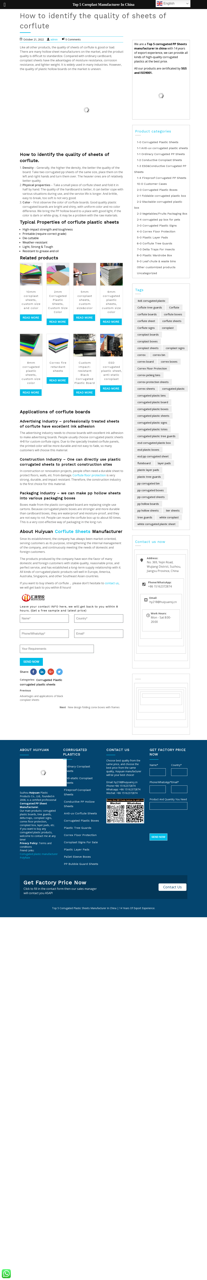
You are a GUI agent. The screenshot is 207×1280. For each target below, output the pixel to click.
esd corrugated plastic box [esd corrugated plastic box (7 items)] (154, 443)
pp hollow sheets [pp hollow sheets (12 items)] (148, 510)
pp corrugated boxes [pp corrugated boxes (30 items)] (150, 490)
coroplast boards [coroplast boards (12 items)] (148, 334)
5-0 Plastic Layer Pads (152, 237)
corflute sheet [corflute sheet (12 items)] (146, 321)
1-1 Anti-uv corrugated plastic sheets (162, 148)
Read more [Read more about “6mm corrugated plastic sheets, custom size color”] (111, 321)
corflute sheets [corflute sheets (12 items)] (171, 321)
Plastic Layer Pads (76, 849)
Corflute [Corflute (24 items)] (174, 307)
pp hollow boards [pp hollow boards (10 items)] (148, 504)
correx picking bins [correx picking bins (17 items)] (148, 375)
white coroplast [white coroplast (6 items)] (169, 517)
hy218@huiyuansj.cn (125, 782)
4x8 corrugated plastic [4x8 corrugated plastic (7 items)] (151, 300)
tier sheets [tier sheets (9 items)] (173, 510)
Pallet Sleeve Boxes (77, 856)
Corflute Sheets (72, 531)
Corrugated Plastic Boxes (81, 820)
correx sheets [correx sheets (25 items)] (146, 388)
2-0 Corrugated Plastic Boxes (157, 189)
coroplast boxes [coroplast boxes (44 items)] (147, 341)
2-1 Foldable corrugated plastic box (161, 195)
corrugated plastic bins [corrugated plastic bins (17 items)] (151, 395)
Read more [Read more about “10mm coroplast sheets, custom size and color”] (31, 317)
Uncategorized (147, 273)
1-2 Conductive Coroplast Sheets (159, 160)
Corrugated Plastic (49, 687)
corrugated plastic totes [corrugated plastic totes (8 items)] (152, 429)
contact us (112, 583)
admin (54, 39)
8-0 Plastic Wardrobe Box (154, 255)
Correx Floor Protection (80, 835)
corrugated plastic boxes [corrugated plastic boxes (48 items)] (152, 409)
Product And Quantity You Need (168, 799)
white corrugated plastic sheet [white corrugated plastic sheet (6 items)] (156, 524)
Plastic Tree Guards (77, 828)
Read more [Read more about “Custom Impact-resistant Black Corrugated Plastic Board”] (84, 392)
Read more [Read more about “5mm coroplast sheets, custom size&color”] (84, 317)
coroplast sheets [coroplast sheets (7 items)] (148, 348)
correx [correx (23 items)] (141, 355)
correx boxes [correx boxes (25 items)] (169, 361)
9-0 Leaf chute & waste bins (156, 261)
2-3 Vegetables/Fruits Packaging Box (162, 213)
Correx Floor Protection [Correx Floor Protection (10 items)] (152, 368)
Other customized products (156, 267)
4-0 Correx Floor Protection (156, 231)
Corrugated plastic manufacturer (39, 854)
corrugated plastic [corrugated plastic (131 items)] (173, 388)
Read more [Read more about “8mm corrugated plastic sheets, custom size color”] (31, 392)
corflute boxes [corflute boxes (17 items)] (173, 314)
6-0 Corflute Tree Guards (154, 243)
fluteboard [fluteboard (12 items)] (144, 463)
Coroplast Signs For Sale (81, 842)
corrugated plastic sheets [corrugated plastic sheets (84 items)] (153, 415)
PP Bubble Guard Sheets (81, 864)
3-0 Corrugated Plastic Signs (157, 225)
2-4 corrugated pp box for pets (158, 219)
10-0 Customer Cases (152, 184)
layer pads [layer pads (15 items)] (164, 463)
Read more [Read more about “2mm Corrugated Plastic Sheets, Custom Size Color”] (57, 321)
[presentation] (177, 822)
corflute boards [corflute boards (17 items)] (147, 314)
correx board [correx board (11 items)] (145, 361)
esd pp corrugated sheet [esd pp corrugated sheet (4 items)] (153, 456)
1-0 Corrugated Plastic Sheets (157, 142)
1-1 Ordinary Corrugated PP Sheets (161, 154)
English (165, 3)
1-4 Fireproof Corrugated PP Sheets (161, 178)
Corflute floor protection (89, 475)
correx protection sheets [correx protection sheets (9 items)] (153, 382)
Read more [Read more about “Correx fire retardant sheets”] (57, 380)
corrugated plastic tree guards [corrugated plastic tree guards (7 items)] (156, 436)
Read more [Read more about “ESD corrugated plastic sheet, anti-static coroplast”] (111, 388)
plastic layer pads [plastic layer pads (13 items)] (148, 470)
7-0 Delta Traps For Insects (156, 249)
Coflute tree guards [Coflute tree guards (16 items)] (149, 307)
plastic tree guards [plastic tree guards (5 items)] (149, 476)
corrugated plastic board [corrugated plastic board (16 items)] (152, 402)
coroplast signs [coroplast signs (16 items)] (175, 348)
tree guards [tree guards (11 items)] (144, 517)
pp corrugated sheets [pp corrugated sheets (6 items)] (151, 497)
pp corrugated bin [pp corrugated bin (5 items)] (148, 483)
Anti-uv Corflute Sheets (80, 813)
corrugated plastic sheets (37, 692)
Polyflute (25, 857)
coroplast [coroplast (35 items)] (168, 328)
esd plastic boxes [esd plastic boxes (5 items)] (148, 449)
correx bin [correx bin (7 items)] (159, 355)
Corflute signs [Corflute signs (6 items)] (146, 328)
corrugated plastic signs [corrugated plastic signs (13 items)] (152, 422)
